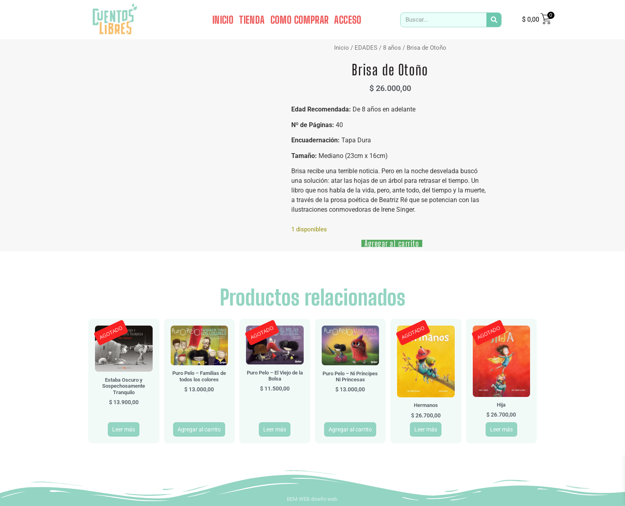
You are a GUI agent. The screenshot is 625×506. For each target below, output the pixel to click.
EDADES (366, 47)
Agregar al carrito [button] (199, 429)
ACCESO (347, 20)
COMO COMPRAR (299, 20)
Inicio (341, 47)
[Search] (493, 20)
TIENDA (251, 20)
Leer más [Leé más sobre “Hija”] (501, 429)
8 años (392, 47)
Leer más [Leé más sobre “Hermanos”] (425, 429)
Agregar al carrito (392, 243)
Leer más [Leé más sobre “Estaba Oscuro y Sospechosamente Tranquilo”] (123, 429)
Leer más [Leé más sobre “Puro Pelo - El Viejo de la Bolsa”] (274, 429)
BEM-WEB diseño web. (312, 499)
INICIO (223, 20)
